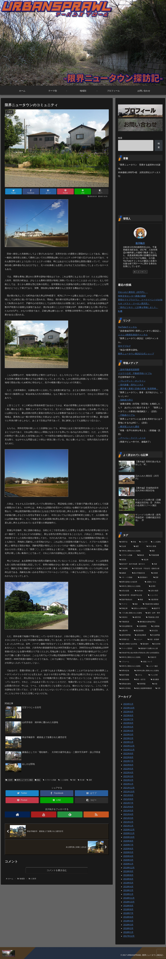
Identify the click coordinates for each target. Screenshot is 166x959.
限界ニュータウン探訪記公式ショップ (136, 354)
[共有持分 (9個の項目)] (124, 617)
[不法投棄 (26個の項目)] (124, 569)
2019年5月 (128, 883)
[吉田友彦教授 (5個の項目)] (141, 635)
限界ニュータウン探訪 (24, 780)
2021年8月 (128, 799)
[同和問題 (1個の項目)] (143, 684)
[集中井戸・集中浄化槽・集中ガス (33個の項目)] (134, 564)
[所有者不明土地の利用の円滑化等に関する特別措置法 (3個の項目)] (140, 653)
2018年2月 (128, 928)
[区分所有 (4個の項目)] (156, 644)
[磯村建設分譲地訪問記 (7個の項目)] (149, 622)
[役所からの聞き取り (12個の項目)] (140, 609)
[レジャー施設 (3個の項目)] (153, 666)
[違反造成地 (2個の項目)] (125, 680)
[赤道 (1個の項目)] (156, 684)
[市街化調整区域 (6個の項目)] (126, 626)
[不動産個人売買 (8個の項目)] (153, 617)
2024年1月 (128, 704)
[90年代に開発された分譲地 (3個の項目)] (131, 666)
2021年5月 (128, 811)
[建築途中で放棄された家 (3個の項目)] (149, 649)
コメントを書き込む (56, 870)
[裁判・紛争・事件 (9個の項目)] (153, 613)
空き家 (81, 780)
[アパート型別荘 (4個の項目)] (127, 649)
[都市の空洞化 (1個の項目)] (125, 688)
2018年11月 (129, 898)
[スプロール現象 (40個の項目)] (127, 555)
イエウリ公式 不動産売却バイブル (135, 373)
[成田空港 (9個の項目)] (138, 617)
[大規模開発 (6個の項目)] (142, 626)
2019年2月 (128, 890)
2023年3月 (128, 734)
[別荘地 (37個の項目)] (129, 560)
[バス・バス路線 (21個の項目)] (127, 577)
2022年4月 (128, 772)
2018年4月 (128, 921)
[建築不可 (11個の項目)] (156, 609)
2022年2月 (128, 780)
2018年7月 (128, 913)
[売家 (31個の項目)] (156, 564)
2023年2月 (128, 738)
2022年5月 (128, 769)
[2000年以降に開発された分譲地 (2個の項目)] (147, 671)
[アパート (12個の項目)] (124, 604)
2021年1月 (128, 826)
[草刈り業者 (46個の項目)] (153, 546)
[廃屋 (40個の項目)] (155, 551)
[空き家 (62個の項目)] (125, 546)
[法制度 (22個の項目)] (156, 573)
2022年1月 (128, 784)
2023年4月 (128, 731)
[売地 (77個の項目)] (134, 542)
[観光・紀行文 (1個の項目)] (141, 680)
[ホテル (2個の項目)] (140, 675)
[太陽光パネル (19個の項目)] (153, 582)
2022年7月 (128, 761)
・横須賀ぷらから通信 (128, 426)
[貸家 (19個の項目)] (157, 577)
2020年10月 (129, 837)
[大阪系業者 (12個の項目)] (154, 600)
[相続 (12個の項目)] (136, 604)
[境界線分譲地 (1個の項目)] (127, 684)
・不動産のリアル (126, 415)
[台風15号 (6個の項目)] (125, 631)
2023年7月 (128, 719)
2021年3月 (128, 818)
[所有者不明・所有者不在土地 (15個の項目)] (132, 595)
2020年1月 (128, 864)
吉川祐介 (140, 243)
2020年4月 (128, 856)
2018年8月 (128, 909)
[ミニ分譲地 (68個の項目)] (156, 542)
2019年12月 (129, 868)
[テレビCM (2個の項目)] (154, 675)
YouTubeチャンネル (127, 327)
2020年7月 (128, 845)
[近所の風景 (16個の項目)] (154, 591)
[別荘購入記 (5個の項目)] (125, 640)
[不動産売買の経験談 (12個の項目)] (152, 604)
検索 (120, 138)
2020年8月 (128, 841)
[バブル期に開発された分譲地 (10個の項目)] (131, 613)
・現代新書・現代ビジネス (130, 385)
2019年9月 (128, 871)
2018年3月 (128, 925)
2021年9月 (128, 795)
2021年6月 (128, 807)
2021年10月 (129, 791)
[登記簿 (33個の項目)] (151, 560)
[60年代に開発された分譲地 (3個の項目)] (132, 657)
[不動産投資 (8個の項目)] (127, 622)
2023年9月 (128, 712)
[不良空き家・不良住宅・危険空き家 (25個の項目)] (146, 569)
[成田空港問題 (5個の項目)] (125, 635)
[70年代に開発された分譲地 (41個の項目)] (133, 551)
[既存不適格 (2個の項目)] (126, 675)
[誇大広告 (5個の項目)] (155, 631)
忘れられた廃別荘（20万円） (133, 292)
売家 (73, 780)
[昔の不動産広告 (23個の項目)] (140, 573)
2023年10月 (129, 708)
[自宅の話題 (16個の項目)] (125, 591)
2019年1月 (128, 894)
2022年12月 (129, 746)
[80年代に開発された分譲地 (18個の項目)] (132, 586)
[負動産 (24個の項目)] (124, 573)
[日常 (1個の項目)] (158, 688)
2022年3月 (128, 776)
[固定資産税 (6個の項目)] (140, 631)
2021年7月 (128, 803)
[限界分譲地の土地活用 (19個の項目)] (130, 582)
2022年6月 (128, 765)
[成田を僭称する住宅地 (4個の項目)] (128, 644)
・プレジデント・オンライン (132, 381)
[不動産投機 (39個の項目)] (155, 555)
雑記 (37, 780)
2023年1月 (128, 742)
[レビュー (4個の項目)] (139, 640)
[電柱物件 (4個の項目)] (145, 644)
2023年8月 (128, 715)
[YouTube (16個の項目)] (140, 591)
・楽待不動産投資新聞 (128, 369)
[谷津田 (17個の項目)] (155, 586)
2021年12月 (129, 788)
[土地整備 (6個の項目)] (156, 626)
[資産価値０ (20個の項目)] (144, 577)
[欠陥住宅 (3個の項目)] (154, 657)
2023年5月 (128, 727)
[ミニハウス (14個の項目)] (154, 595)
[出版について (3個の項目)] (151, 662)
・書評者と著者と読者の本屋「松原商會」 (138, 388)
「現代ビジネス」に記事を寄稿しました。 (138, 307)
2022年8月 (128, 757)
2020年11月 (129, 833)
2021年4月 (128, 814)
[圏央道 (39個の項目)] (141, 555)
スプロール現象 (49, 780)
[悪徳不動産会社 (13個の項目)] (127, 600)
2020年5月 (128, 852)
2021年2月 (128, 822)
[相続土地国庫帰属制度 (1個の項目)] (143, 688)
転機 (120, 311)
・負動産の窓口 (125, 400)
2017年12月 (129, 936)
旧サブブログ (124, 346)
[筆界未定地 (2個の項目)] (125, 671)
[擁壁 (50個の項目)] (139, 546)
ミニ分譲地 (63, 780)
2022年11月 (129, 750)
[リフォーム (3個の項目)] (128, 662)
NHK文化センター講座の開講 (132, 296)
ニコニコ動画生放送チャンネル (133, 335)
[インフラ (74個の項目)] (143, 542)
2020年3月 (128, 860)
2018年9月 (128, 906)
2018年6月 (128, 917)
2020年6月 (128, 849)
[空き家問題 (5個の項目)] (155, 635)
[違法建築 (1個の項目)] (156, 680)
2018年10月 (129, 902)
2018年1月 (128, 932)
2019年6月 (128, 879)
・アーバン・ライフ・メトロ (132, 438)
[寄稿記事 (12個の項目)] (124, 609)
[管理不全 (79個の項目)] (123, 542)
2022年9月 (128, 753)
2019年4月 (128, 887)
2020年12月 (129, 830)
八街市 (9, 780)
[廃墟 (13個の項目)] (142, 600)
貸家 (89, 780)
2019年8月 (128, 875)
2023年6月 (128, 723)
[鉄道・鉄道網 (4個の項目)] (154, 640)
